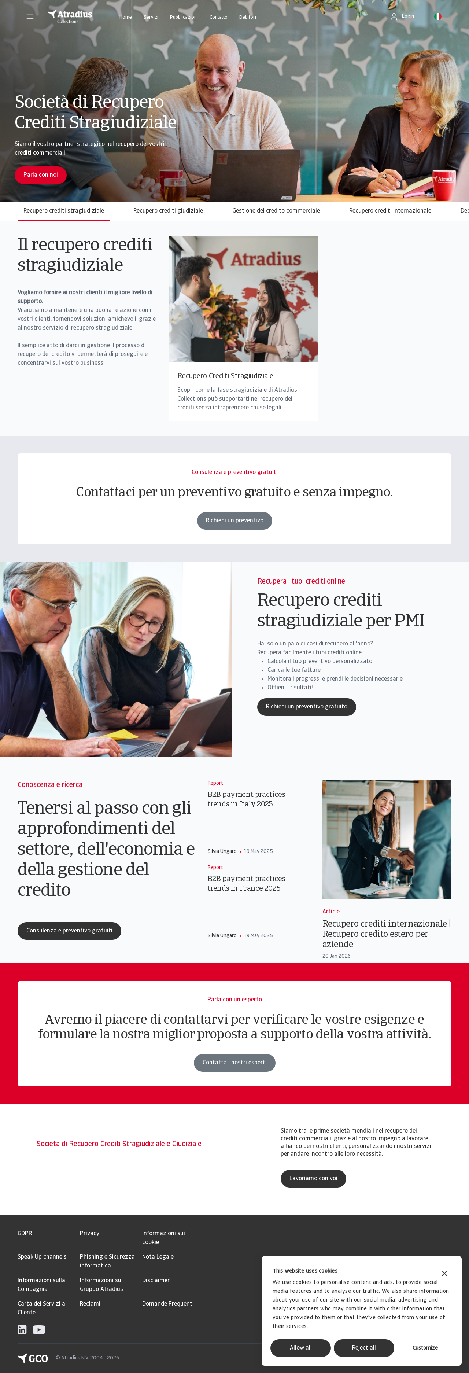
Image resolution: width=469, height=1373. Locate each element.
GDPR (25, 1234)
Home (125, 17)
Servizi (151, 17)
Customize (425, 1348)
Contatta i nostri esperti (235, 1067)
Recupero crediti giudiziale (168, 211)
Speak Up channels (42, 1257)
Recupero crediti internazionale (390, 211)
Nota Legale (158, 1257)
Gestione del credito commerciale (276, 211)
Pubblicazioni (184, 17)
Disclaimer (156, 1281)
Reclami (90, 1304)
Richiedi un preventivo (234, 525)
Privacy (89, 1234)
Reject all (364, 1348)
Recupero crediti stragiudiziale (63, 211)
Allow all (301, 1348)
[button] (30, 16)
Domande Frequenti (168, 1304)
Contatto (219, 17)
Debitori (247, 17)
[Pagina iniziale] (70, 16)
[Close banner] (444, 1274)
